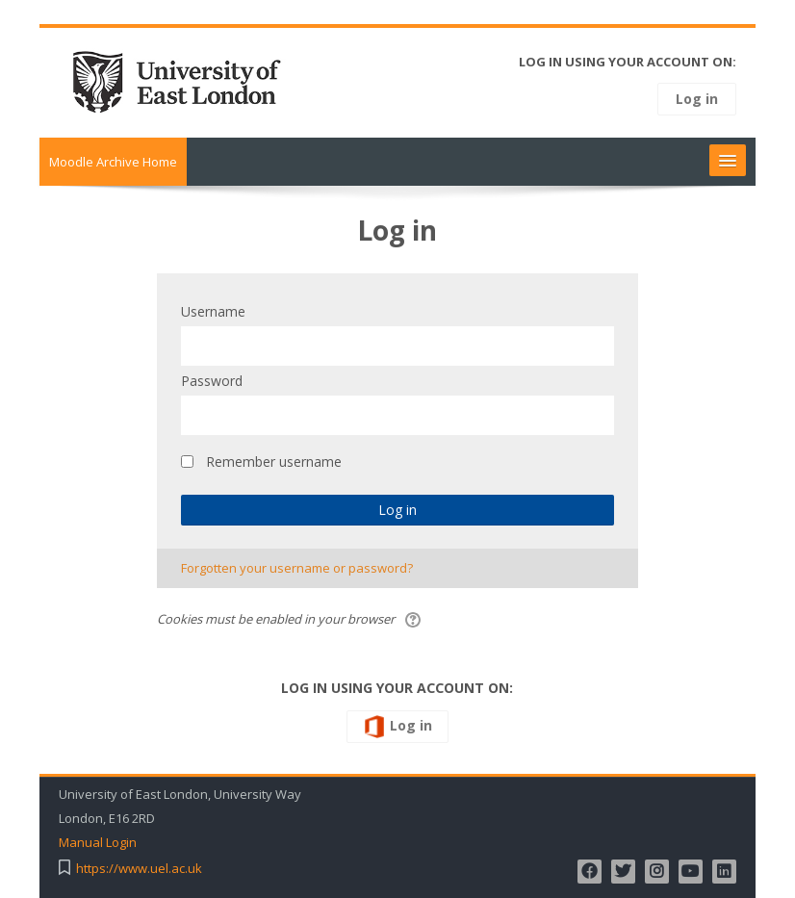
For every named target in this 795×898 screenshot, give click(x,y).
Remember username (274, 461)
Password (212, 381)
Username (213, 311)
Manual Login (98, 842)
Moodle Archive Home (113, 161)
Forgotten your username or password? (297, 568)
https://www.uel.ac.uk (139, 868)
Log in (697, 99)
